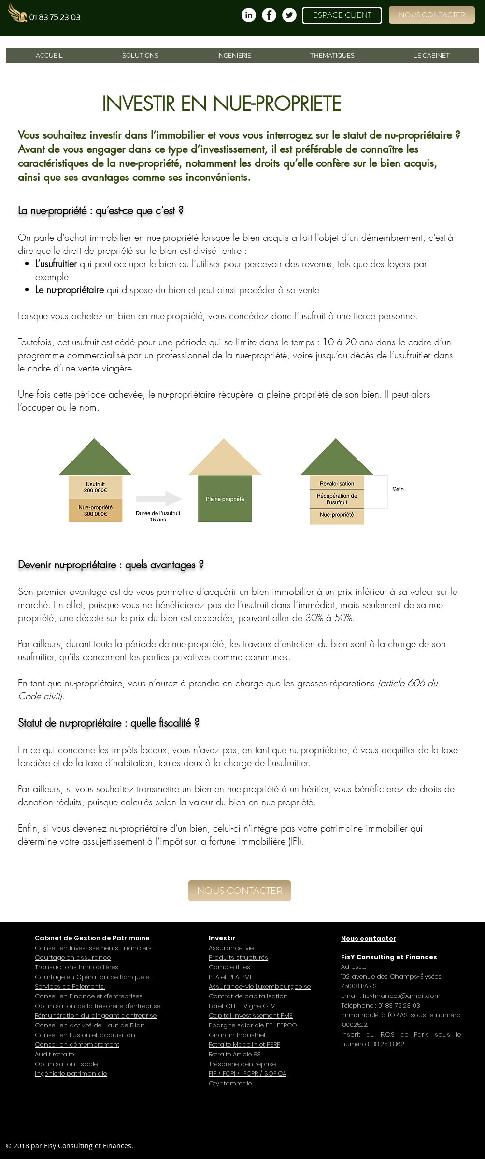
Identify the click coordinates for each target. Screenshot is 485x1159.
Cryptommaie (230, 1083)
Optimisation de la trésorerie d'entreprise (97, 1005)
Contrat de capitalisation (248, 996)
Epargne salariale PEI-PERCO (253, 1025)
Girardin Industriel (237, 1035)
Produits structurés (238, 957)
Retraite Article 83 (235, 1054)
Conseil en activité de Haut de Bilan (90, 1025)
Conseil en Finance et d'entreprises (89, 996)
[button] (432, 15)
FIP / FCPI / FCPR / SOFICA (247, 1073)
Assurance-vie (231, 947)
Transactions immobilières (76, 967)
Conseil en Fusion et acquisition (85, 1035)
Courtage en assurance (73, 957)
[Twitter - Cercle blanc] (289, 15)
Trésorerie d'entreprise (242, 1064)
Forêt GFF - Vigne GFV (242, 1005)
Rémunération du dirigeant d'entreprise (96, 1015)
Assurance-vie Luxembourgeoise (260, 986)
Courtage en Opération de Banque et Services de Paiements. (93, 981)
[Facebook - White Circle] (269, 15)
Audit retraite (54, 1054)
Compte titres (229, 967)
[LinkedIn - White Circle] (249, 15)
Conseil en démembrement (77, 1044)
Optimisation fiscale (66, 1064)
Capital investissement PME (251, 1015)
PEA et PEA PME (231, 976)
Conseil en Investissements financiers (93, 947)
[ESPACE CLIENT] (342, 15)
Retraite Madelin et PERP (244, 1044)
